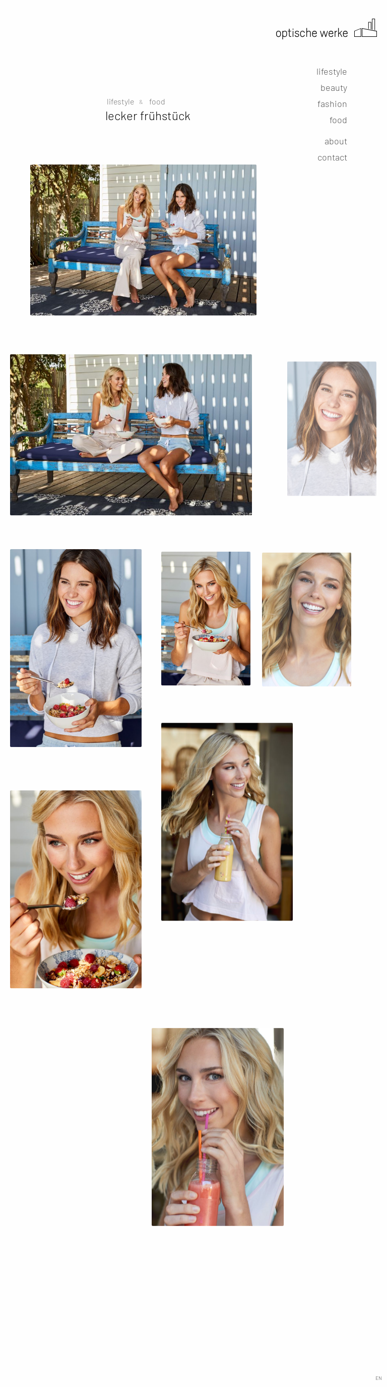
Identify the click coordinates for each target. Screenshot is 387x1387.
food (338, 119)
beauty (333, 87)
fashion (332, 103)
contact (332, 157)
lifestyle (331, 71)
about (336, 140)
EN (378, 1378)
